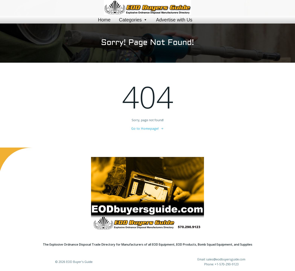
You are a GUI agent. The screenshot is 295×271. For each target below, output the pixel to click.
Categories (133, 20)
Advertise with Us (174, 19)
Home (104, 19)
